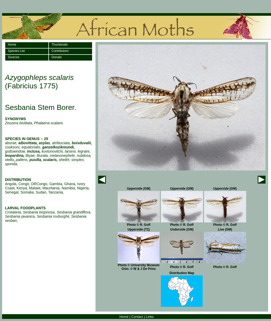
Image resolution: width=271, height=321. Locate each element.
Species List (16, 51)
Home (12, 44)
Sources (13, 57)
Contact (137, 317)
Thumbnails (60, 44)
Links (150, 317)
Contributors (60, 51)
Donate (57, 57)
